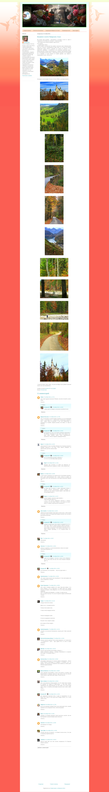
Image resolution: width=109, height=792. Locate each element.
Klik (41, 538)
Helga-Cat (43, 704)
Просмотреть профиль (27, 75)
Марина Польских (45, 416)
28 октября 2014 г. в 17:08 (50, 704)
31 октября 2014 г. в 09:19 (50, 739)
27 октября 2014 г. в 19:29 (57, 407)
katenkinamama (44, 576)
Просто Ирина (44, 681)
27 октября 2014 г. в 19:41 (57, 486)
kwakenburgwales (44, 629)
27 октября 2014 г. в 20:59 (54, 585)
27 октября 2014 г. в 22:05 (58, 638)
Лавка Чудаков (75, 30)
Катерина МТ (47, 407)
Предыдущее (67, 784)
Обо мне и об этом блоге (38, 30)
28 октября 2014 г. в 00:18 (50, 648)
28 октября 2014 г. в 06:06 (52, 659)
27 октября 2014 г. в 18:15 (49, 444)
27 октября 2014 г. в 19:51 (50, 546)
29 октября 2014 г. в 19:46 (50, 722)
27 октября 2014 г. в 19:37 (48, 538)
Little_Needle (43, 510)
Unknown (43, 546)
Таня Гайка (43, 730)
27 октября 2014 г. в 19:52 (54, 568)
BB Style (42, 648)
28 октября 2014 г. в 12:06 (54, 694)
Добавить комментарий (43, 747)
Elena (42, 713)
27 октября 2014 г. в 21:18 (49, 600)
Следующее (40, 784)
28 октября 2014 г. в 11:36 (52, 462)
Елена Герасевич (44, 585)
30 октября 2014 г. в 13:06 (51, 730)
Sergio (42, 600)
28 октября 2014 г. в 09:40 (52, 681)
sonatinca (43, 739)
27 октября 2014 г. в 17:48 (54, 416)
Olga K (42, 444)
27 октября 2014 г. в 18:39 (49, 473)
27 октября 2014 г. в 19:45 (57, 522)
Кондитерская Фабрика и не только (53, 30)
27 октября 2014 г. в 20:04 (53, 576)
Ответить (43, 402)
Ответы (43, 404)
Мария (42, 473)
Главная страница (27, 30)
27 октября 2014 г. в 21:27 (52, 496)
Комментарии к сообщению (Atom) (57, 788)
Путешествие (44, 389)
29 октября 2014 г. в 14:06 (48, 713)
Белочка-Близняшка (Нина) (47, 638)
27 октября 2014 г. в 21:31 (54, 629)
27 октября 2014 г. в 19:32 (57, 430)
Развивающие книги (66, 30)
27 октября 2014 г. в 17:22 (49, 397)
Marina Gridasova (44, 670)
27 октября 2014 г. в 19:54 (57, 556)
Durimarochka (44, 659)
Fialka (42, 397)
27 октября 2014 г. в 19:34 (57, 455)
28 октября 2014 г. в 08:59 (54, 670)
